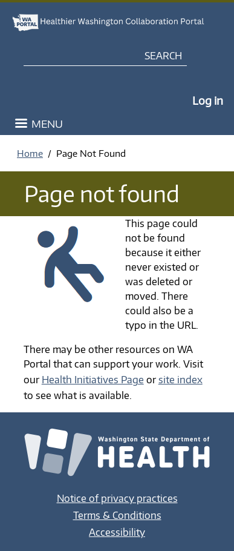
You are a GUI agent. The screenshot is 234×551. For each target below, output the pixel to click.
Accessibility (117, 532)
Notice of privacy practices (117, 498)
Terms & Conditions (117, 515)
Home (30, 153)
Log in (207, 100)
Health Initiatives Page (93, 380)
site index (180, 380)
